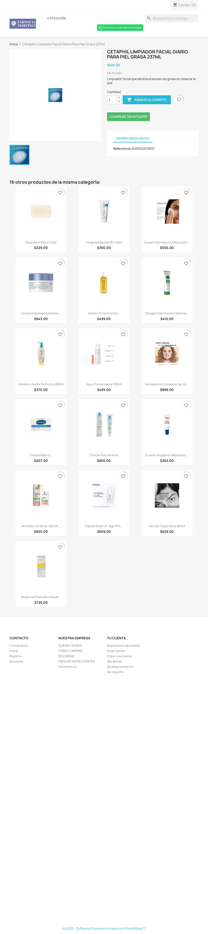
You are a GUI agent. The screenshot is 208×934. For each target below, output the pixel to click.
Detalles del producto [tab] (132, 138)
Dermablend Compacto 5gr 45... (167, 384)
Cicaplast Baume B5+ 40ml (104, 242)
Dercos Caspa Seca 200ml (167, 526)
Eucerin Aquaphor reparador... (166, 455)
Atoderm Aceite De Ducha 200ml (41, 384)
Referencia (121, 149)
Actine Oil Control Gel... (104, 313)
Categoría (56, 18)
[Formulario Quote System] (104, 800)
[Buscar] (171, 18)
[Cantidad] (112, 99)
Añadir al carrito (147, 99)
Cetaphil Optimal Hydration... (41, 313)
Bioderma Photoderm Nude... (41, 597)
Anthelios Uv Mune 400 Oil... (41, 526)
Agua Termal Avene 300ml (104, 384)
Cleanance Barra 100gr (41, 242)
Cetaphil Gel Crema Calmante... (167, 313)
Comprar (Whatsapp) (128, 116)
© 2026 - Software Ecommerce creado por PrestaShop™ (104, 928)
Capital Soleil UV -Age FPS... (104, 526)
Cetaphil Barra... (41, 455)
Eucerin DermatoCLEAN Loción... (167, 242)
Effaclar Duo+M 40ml (104, 455)
